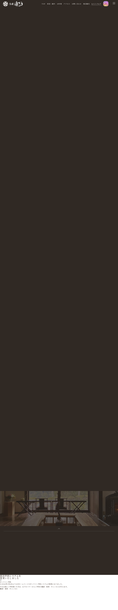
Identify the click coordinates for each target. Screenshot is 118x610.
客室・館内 (51, 4)
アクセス (67, 4)
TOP (43, 4)
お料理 (59, 4)
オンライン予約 (5, 602)
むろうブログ (96, 4)
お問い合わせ (76, 4)
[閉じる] (1, 601)
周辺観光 (86, 4)
